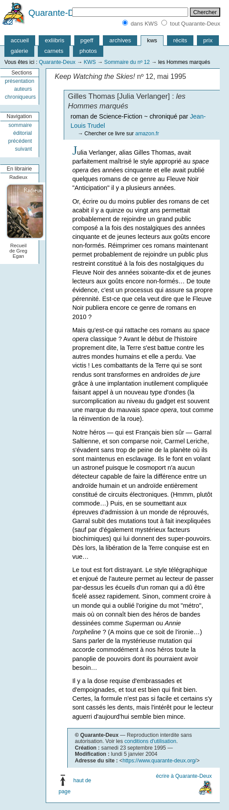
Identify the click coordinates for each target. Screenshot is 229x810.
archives (120, 40)
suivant (23, 149)
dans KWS (144, 23)
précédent (20, 141)
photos (88, 51)
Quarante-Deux (59, 13)
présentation (19, 81)
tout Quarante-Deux (195, 23)
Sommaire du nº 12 (127, 62)
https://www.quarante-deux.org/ (159, 761)
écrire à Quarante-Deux (184, 776)
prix (207, 40)
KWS (90, 62)
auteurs (23, 89)
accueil (20, 40)
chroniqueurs (20, 97)
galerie (19, 51)
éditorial (22, 133)
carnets (54, 51)
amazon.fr (147, 133)
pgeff (86, 40)
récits (180, 40)
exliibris (54, 40)
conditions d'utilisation (150, 741)
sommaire (20, 125)
